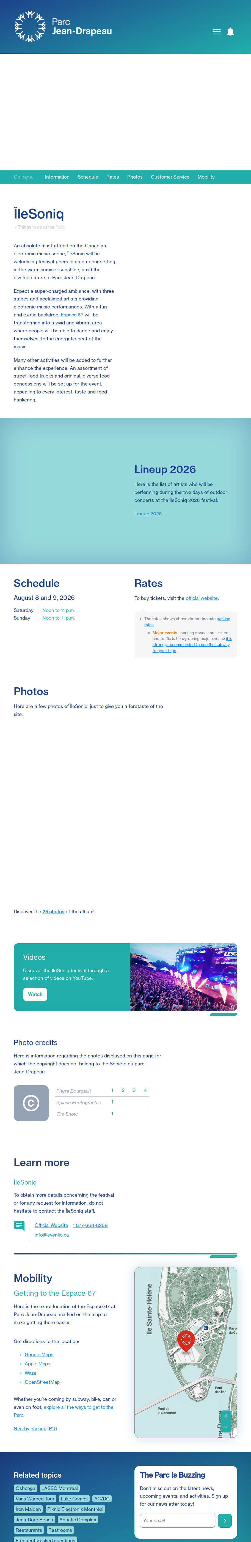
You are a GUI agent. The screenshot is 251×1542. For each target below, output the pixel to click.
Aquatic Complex (79, 1458)
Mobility (208, 177)
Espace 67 (72, 315)
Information (58, 177)
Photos (136, 177)
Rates (114, 177)
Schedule (89, 177)
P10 (54, 1366)
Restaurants (29, 1468)
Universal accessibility (40, 1499)
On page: (24, 177)
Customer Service (172, 177)
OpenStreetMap (42, 1320)
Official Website (52, 1163)
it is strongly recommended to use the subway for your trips (192, 644)
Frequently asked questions (46, 1478)
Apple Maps (38, 1302)
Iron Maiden (29, 1447)
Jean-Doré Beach (35, 1458)
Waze (31, 1311)
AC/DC (103, 1437)
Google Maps (39, 1292)
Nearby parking (30, 1366)
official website (202, 598)
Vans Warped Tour (36, 1437)
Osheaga (26, 1426)
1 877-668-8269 (91, 1163)
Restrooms (61, 1468)
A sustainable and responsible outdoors (59, 1489)
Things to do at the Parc (41, 227)
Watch (35, 932)
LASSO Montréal (60, 1426)
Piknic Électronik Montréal (77, 1447)
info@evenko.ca (52, 1173)
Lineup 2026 (148, 513)
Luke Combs (75, 1437)
